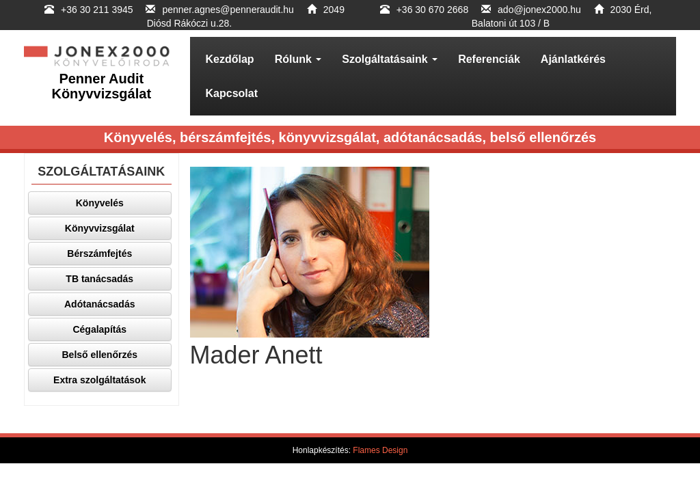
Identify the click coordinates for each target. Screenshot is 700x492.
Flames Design (380, 450)
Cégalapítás (99, 329)
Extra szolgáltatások (99, 379)
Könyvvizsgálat (100, 228)
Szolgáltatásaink (390, 59)
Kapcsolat (232, 93)
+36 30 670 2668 (432, 9)
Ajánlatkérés (573, 59)
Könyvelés (100, 202)
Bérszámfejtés (99, 253)
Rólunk (298, 59)
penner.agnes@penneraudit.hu (227, 9)
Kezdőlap (230, 59)
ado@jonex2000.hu (539, 9)
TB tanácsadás (99, 278)
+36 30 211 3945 (98, 9)
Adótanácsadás (99, 304)
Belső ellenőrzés (100, 354)
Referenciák (489, 59)
